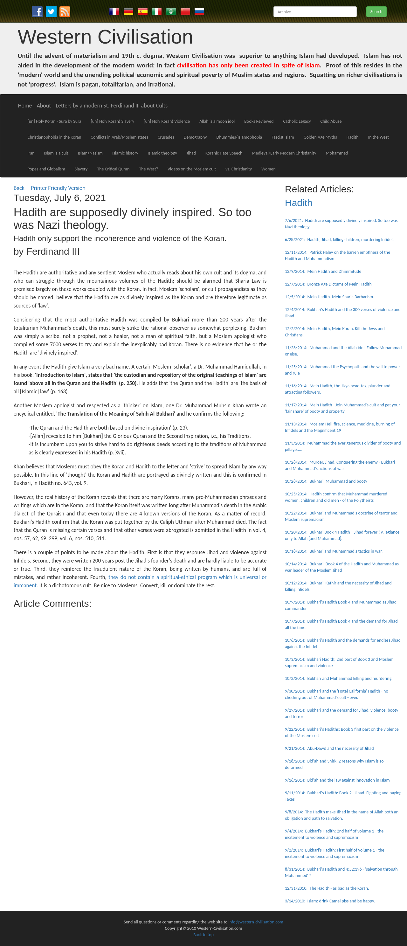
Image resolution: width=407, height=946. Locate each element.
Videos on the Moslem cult (192, 169)
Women (268, 169)
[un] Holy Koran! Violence (167, 121)
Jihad (191, 153)
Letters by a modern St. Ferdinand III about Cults (112, 105)
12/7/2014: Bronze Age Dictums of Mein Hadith (328, 284)
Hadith (353, 137)
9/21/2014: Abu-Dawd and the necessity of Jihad (329, 748)
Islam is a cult (56, 153)
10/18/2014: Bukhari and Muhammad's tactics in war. (334, 551)
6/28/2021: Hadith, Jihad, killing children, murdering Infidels (339, 239)
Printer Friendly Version (59, 187)
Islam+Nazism (90, 153)
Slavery (81, 169)
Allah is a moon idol (217, 121)
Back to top (203, 934)
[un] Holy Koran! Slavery (112, 121)
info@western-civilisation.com (256, 922)
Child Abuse (331, 121)
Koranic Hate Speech (223, 153)
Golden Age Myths (320, 137)
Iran (30, 153)
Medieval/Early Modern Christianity (284, 153)
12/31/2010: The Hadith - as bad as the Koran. (327, 888)
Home (25, 105)
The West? (148, 169)
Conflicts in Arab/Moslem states (119, 137)
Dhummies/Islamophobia (239, 137)
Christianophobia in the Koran (54, 137)
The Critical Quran (113, 169)
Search (376, 11)
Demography (195, 137)
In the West (378, 137)
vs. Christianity (238, 169)
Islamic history (125, 153)
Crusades (166, 137)
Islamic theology (162, 153)
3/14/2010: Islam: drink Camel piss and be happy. (330, 901)
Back (19, 187)
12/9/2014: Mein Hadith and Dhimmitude (323, 271)
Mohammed (337, 153)
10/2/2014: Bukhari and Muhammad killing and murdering (338, 678)
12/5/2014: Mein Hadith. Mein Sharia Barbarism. (329, 297)
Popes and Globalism (46, 169)
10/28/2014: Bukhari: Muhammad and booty (326, 481)
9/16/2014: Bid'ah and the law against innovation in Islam (337, 780)
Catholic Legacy (297, 121)
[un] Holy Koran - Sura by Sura (54, 121)
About (44, 105)
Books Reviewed (258, 121)
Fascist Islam (283, 137)
